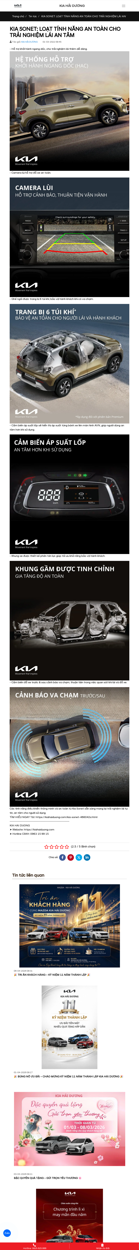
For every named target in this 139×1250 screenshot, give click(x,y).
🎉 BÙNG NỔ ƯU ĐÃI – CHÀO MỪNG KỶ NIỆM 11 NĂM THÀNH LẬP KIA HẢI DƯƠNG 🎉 (68, 1076)
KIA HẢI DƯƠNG (72, 6)
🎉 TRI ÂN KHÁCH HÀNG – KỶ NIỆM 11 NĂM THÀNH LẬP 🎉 (52, 975)
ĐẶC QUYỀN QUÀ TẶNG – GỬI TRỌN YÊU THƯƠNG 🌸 (48, 1178)
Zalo (7, 1233)
